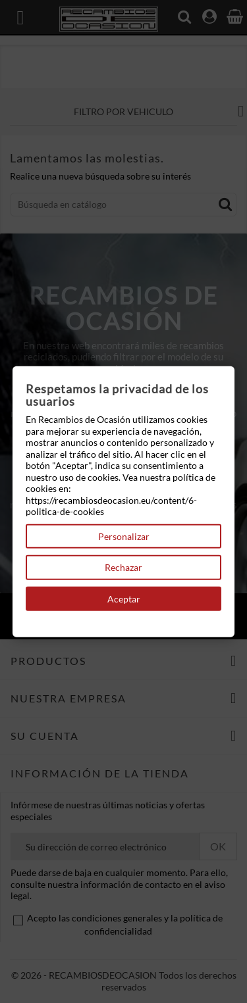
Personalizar (124, 535)
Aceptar (123, 598)
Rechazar (123, 567)
